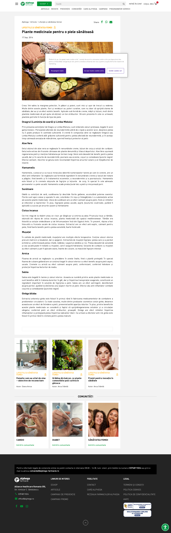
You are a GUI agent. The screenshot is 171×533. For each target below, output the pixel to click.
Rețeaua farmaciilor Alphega (103, 494)
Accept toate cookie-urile (94, 71)
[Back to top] (85, 522)
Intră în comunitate (25, 445)
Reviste (54, 9)
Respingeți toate (57, 71)
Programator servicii (119, 9)
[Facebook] (16, 506)
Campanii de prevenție (63, 494)
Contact (91, 485)
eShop (54, 485)
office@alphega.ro (24, 498)
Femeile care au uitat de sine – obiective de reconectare (31, 379)
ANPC (126, 499)
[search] (123, 4)
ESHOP (44, 4)
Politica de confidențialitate (139, 494)
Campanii (103, 9)
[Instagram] (27, 506)
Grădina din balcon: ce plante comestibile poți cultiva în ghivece (66, 380)
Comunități (77, 9)
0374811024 (22, 494)
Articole (45, 9)
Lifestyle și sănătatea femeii (50, 22)
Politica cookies (132, 489)
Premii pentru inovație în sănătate (100, 379)
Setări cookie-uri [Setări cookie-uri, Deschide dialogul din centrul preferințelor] (115, 71)
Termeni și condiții (133, 485)
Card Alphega (90, 9)
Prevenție (65, 9)
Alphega (25, 22)
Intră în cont (135, 4)
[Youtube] (22, 506)
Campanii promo (59, 499)
